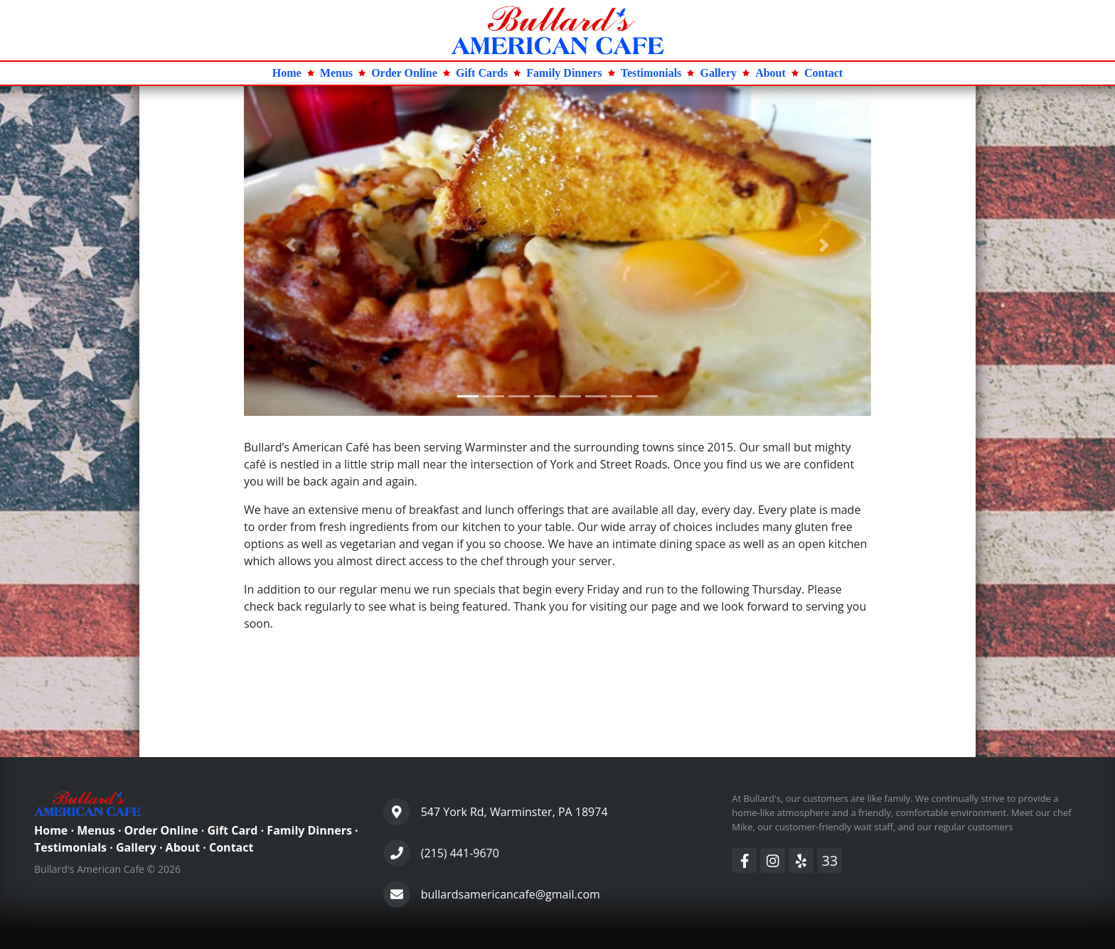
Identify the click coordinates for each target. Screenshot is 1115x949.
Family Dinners (309, 830)
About (183, 847)
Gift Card (232, 830)
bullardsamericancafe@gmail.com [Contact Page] (510, 894)
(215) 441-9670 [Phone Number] (460, 853)
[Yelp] (801, 860)
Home (51, 830)
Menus (96, 830)
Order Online (161, 830)
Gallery (136, 847)
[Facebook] (744, 860)
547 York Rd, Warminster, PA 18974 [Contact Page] (514, 812)
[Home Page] (557, 29)
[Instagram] (772, 860)
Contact (231, 847)
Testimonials (70, 847)
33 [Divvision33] (829, 860)
